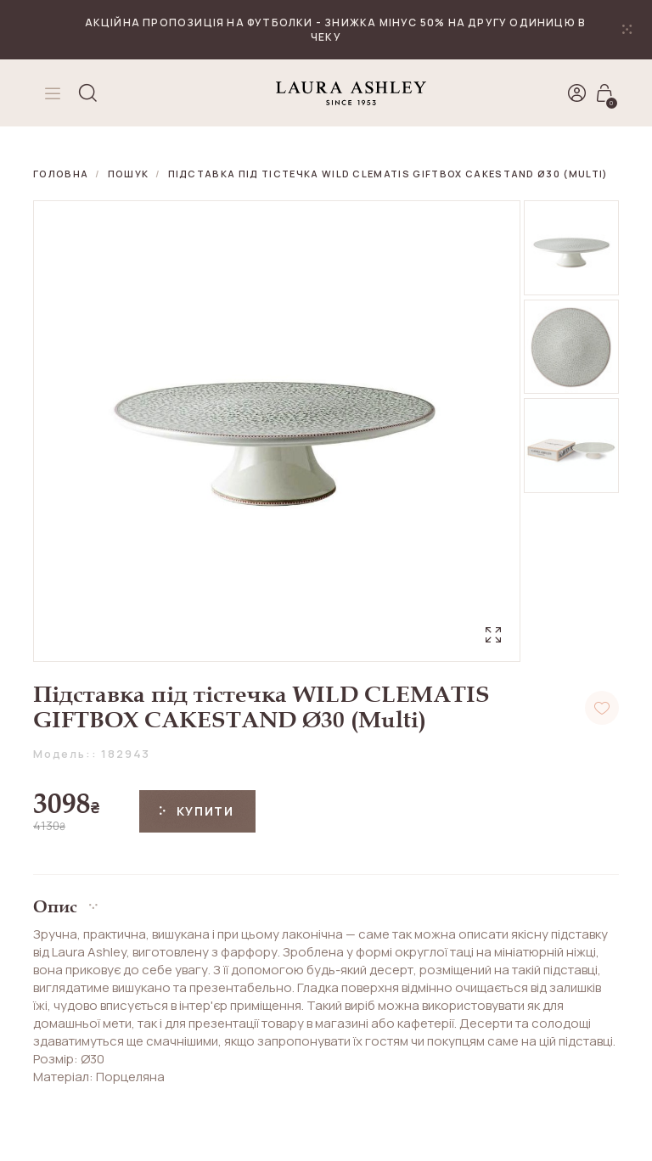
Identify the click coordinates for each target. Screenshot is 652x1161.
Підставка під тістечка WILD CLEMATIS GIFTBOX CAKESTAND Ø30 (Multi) (388, 173)
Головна (60, 173)
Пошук (128, 173)
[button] (326, 900)
